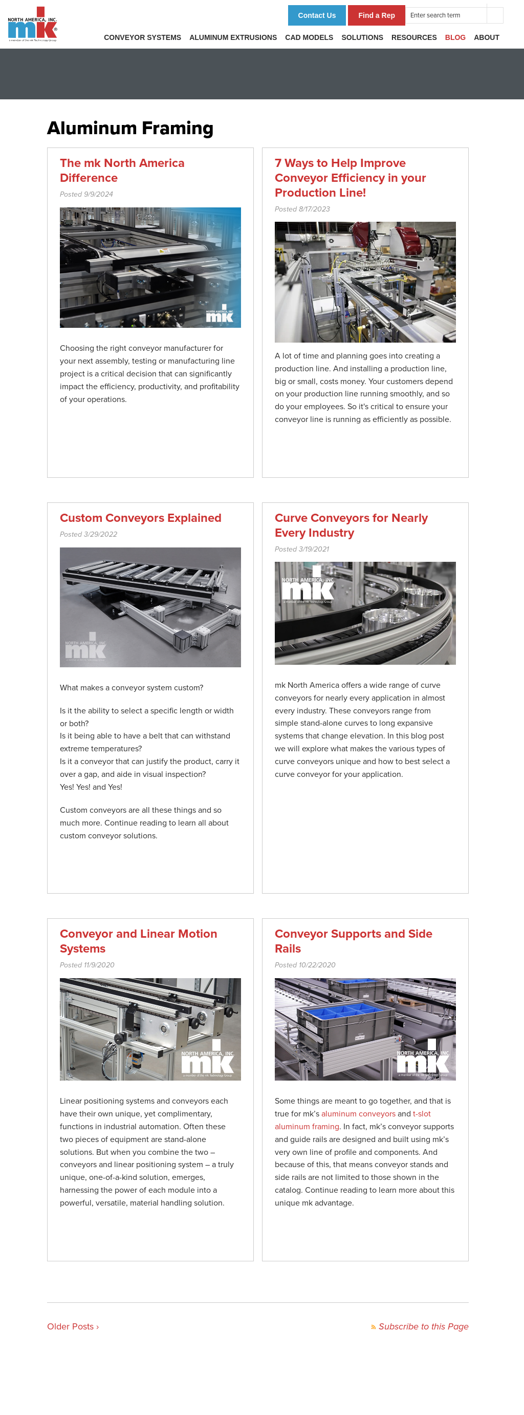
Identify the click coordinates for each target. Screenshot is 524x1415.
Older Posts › (73, 1326)
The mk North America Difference (122, 170)
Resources (414, 37)
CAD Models (309, 37)
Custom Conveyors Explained (141, 518)
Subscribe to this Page (420, 1326)
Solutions (362, 37)
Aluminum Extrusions (233, 37)
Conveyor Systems (142, 37)
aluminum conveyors (358, 1114)
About (486, 37)
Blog (455, 37)
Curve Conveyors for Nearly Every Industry (351, 525)
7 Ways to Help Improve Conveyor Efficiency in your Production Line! (350, 178)
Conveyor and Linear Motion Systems (138, 941)
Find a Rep (376, 15)
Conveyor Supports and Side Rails (353, 941)
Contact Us (317, 15)
